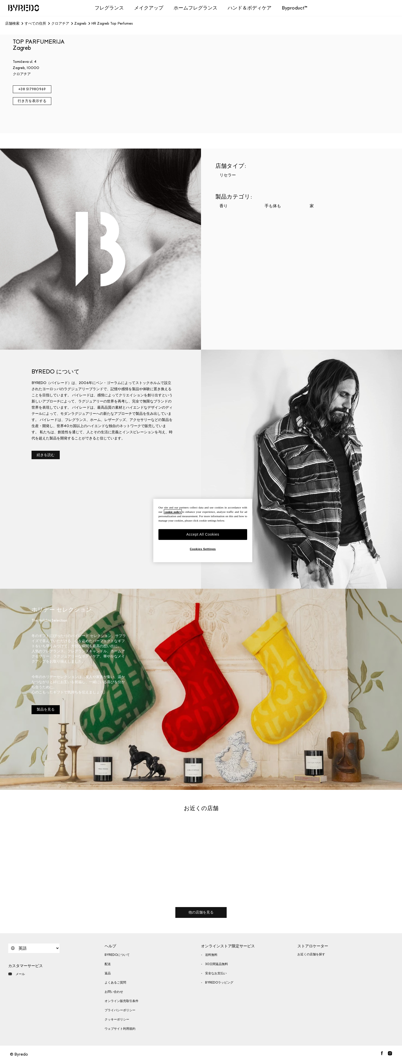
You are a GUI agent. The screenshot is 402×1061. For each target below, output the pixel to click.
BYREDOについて (117, 955)
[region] (202, 530)
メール (16, 974)
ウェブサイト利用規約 (120, 1028)
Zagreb (80, 23)
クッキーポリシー (117, 1019)
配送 (108, 964)
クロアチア (60, 23)
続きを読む (46, 455)
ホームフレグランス (195, 8)
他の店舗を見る (201, 912)
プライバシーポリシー (120, 1010)
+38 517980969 (32, 89)
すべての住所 (35, 23)
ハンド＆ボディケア (250, 8)
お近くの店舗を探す (311, 954)
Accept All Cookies (202, 534)
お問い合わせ (114, 992)
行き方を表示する (32, 101)
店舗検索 (12, 23)
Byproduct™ (294, 8)
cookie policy (173, 511)
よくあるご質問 (115, 982)
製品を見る (46, 709)
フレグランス (109, 8)
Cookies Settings (203, 548)
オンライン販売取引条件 (121, 1001)
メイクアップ (148, 8)
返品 (108, 973)
